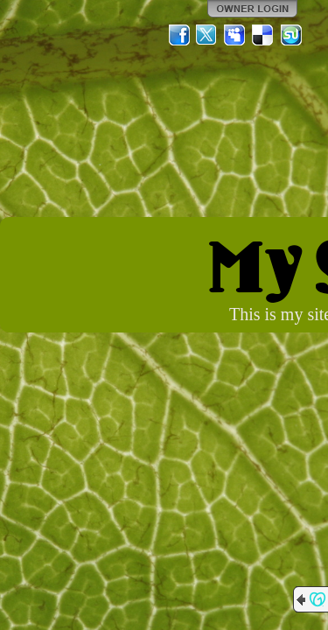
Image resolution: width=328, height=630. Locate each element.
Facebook (179, 35)
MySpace (235, 35)
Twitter (207, 35)
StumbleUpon (291, 35)
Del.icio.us (263, 35)
